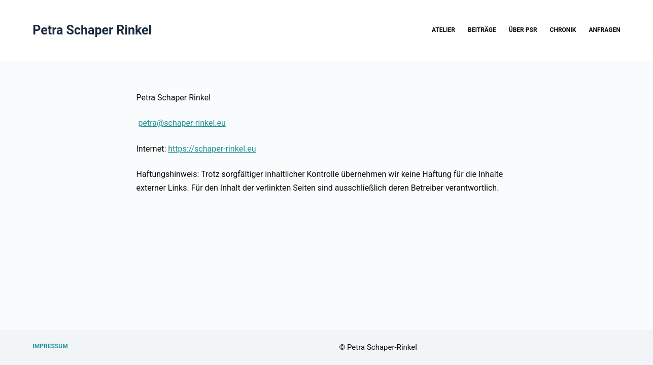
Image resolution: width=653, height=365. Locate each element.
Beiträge (482, 29)
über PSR (523, 29)
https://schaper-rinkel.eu (212, 149)
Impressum (49, 346)
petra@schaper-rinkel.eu (181, 123)
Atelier (443, 29)
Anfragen (604, 29)
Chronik (563, 29)
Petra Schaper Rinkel (92, 30)
